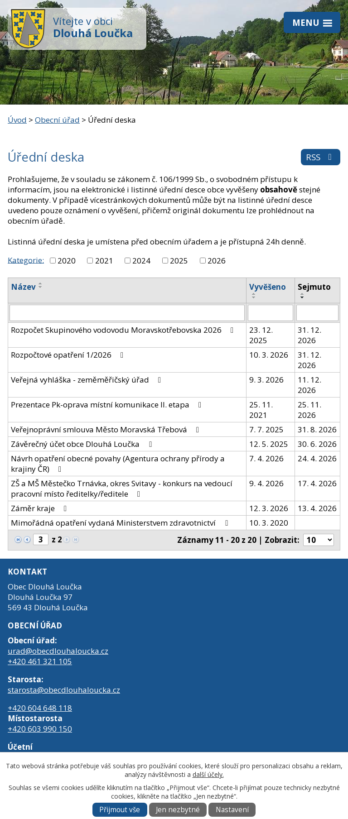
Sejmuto (314, 287)
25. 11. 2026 (309, 409)
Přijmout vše (119, 809)
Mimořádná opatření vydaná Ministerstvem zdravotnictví (121, 522)
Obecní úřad (57, 120)
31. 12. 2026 (309, 335)
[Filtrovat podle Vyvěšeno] (271, 313)
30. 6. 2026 (317, 444)
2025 (179, 260)
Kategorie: (26, 259)
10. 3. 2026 (268, 355)
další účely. (208, 774)
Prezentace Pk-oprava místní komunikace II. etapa (108, 404)
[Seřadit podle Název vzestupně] (41, 283)
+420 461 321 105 (40, 661)
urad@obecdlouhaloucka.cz (58, 651)
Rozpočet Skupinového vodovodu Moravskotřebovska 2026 (124, 330)
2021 (104, 260)
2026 (217, 260)
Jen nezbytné (178, 809)
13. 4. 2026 (317, 508)
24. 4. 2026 (317, 458)
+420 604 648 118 (40, 708)
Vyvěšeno (267, 287)
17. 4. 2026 (317, 483)
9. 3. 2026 (266, 379)
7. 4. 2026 (266, 458)
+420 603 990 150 (40, 728)
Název (23, 287)
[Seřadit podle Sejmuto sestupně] (303, 297)
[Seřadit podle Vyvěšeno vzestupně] (254, 294)
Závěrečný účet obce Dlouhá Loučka (83, 444)
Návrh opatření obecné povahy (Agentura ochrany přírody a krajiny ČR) (118, 463)
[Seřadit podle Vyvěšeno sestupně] (254, 297)
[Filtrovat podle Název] (127, 313)
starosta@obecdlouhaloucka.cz (64, 690)
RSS (320, 157)
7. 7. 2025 (266, 429)
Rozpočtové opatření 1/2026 (69, 355)
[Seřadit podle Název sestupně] (41, 287)
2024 (141, 260)
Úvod (17, 120)
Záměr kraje (40, 508)
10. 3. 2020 (268, 522)
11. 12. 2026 (309, 384)
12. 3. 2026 (268, 508)
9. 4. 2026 (266, 483)
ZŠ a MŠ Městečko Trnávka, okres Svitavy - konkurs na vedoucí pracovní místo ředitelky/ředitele (121, 488)
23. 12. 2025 (261, 335)
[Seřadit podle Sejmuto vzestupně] (303, 294)
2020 (67, 260)
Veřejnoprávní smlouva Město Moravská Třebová (107, 429)
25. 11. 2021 (261, 409)
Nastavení (232, 809)
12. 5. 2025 (268, 444)
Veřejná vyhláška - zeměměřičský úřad (87, 379)
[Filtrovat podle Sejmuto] (317, 313)
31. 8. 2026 (317, 429)
